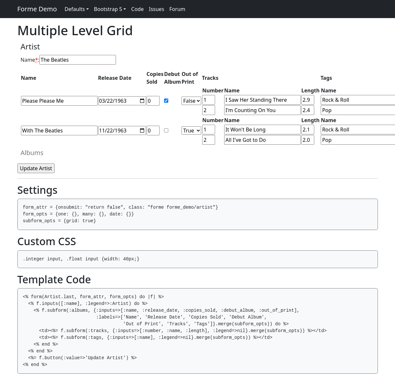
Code (137, 9)
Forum (177, 9)
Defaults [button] (75, 9)
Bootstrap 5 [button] (108, 9)
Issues (156, 9)
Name (29, 59)
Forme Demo (37, 9)
